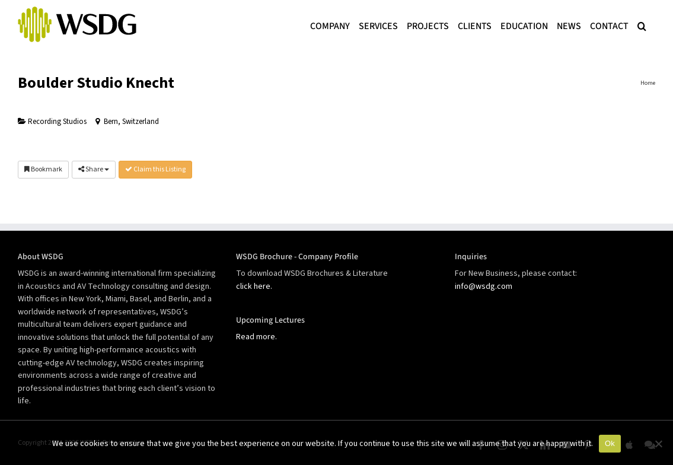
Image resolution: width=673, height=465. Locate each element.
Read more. (256, 337)
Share (93, 169)
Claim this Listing (155, 169)
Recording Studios (52, 121)
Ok (610, 443)
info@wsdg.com (483, 286)
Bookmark (43, 169)
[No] (658, 444)
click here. (254, 286)
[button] (641, 25)
